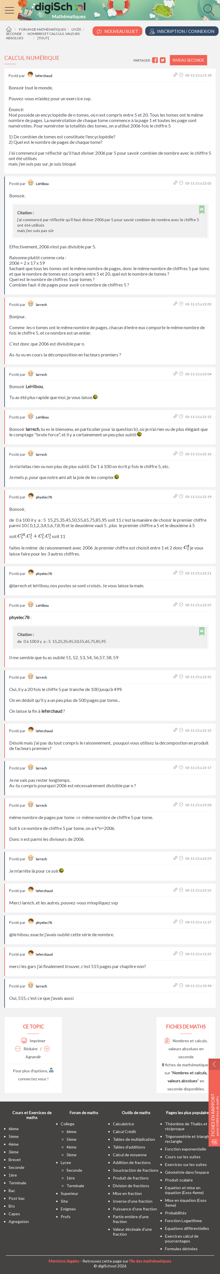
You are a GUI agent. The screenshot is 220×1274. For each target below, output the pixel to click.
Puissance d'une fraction (135, 1208)
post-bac (17, 1198)
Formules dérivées (181, 1248)
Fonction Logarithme (183, 1220)
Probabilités (175, 1212)
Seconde (14, 34)
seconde (16, 1167)
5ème (14, 1136)
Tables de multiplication (134, 1139)
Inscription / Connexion (182, 31)
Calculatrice (123, 1123)
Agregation (19, 1221)
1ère (13, 1175)
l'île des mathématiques (150, 1261)
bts (12, 1206)
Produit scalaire (179, 1179)
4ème (14, 1144)
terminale (17, 1182)
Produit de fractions (131, 1177)
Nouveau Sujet (117, 31)
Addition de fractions (132, 1162)
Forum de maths (84, 1112)
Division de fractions (131, 1185)
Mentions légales (64, 1261)
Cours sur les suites (183, 1156)
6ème (14, 1128)
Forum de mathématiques (42, 29)
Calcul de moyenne (130, 1154)
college (67, 1123)
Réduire (26, 1048)
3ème (14, 1151)
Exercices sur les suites (186, 1164)
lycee (66, 1162)
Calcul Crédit (124, 1131)
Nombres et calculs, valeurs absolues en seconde (186, 1048)
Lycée (76, 29)
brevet (15, 1159)
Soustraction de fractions (135, 1170)
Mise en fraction (127, 1193)
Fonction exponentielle (185, 1149)
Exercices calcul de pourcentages (182, 1238)
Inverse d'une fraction (132, 1201)
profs (65, 1216)
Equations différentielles (187, 1228)
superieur (69, 1193)
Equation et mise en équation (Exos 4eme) (184, 1190)
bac (12, 1190)
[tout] (43, 38)
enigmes (68, 1208)
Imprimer (33, 1040)
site (64, 1201)
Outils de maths (136, 1112)
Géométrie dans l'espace (187, 1172)
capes (14, 1213)
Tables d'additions (129, 1147)
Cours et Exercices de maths (32, 1115)
